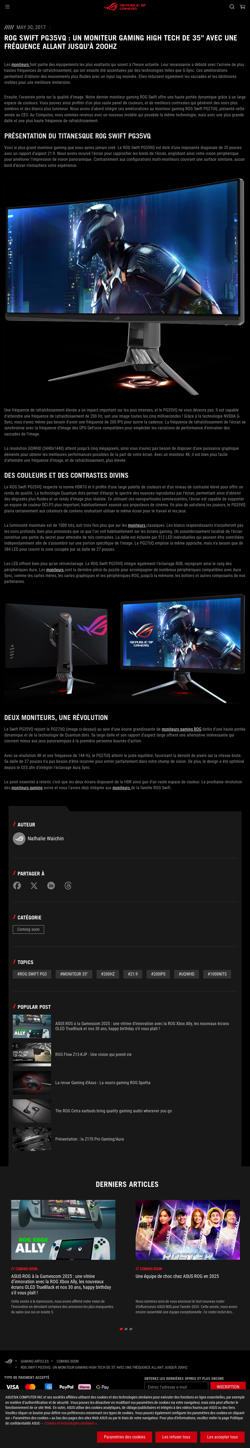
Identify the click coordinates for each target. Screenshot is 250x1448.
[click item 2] (131, 1329)
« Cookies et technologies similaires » (69, 1423)
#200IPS (158, 974)
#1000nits (217, 974)
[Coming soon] (68, 1361)
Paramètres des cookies (124, 1436)
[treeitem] (63, 1257)
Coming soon (28, 929)
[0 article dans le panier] (242, 6)
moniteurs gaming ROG (181, 729)
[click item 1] (126, 1329)
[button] (7, 6)
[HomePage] (8, 1361)
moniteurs (20, 64)
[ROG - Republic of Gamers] (125, 7)
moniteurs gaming (27, 787)
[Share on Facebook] (17, 885)
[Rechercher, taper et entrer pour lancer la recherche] (232, 6)
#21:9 (133, 974)
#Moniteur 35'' (74, 974)
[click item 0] (121, 1329)
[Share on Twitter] (34, 885)
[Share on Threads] (68, 885)
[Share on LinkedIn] (51, 885)
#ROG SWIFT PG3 (32, 974)
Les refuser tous (176, 1436)
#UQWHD (186, 974)
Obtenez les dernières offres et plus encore (184, 1378)
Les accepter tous (222, 1436)
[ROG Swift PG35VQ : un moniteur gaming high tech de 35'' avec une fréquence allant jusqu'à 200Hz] (104, 1367)
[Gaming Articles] (35, 1361)
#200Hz (108, 974)
